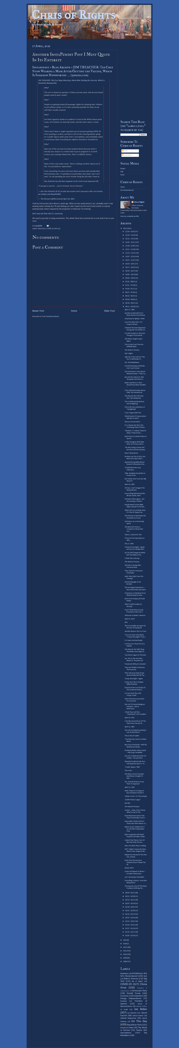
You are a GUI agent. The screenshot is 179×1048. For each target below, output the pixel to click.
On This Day (139, 1021)
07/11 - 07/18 (130, 285)
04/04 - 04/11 (130, 893)
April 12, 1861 (129, 727)
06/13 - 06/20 (130, 296)
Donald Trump (134, 993)
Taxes (131, 1028)
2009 (125, 958)
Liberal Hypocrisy (128, 1018)
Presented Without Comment (135, 664)
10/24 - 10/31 (130, 264)
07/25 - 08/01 (130, 282)
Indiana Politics (141, 1006)
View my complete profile (129, 216)
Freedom (123, 1001)
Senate (122, 1028)
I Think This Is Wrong (132, 558)
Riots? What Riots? (131, 453)
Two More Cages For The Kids (135, 655)
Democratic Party (139, 991)
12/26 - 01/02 (130, 232)
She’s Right (129, 353)
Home (74, 311)
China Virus (42, 229)
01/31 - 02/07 (130, 921)
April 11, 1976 (129, 787)
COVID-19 (50, 229)
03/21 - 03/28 (130, 896)
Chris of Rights (73, 15)
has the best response (63, 181)
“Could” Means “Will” (132, 767)
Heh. (126, 622)
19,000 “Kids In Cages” (133, 800)
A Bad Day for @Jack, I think (134, 319)
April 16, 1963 (129, 484)
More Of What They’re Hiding (135, 846)
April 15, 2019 (129, 619)
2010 (125, 954)
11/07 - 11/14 (130, 257)
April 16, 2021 (68, 199)
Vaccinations (125, 1033)
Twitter (139, 1030)
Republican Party (134, 1025)
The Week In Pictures (132, 807)
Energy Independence (130, 998)
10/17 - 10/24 (130, 267)
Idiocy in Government (132, 422)
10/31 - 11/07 (130, 260)
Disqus (122, 169)
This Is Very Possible (132, 736)
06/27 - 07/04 (130, 292)
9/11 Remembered (127, 190)
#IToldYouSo (137, 973)
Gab (121, 172)
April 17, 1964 (129, 310)
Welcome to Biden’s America (135, 615)
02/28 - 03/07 (130, 907)
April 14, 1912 (129, 718)
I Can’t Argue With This (133, 413)
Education (138, 996)
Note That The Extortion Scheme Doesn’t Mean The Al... (135, 863)
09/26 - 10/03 (130, 278)
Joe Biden (140, 1009)
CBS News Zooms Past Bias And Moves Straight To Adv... (134, 776)
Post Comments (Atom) (50, 316)
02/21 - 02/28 (130, 911)
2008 (125, 961)
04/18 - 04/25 (130, 303)
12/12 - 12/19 (130, 239)
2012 (125, 947)
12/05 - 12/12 (130, 242)
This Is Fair (128, 771)
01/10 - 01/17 (130, 932)
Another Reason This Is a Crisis (135, 631)
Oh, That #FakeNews (132, 362)
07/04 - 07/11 (130, 289)
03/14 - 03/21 (130, 900)
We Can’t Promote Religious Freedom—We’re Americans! (135, 707)
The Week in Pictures (132, 350)
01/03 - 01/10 (130, 936)
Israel (126, 1009)
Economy (124, 996)
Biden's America (131, 979)
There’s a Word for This (133, 535)
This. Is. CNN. (129, 544)
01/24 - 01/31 (130, 925)
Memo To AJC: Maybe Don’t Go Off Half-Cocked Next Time (135, 829)
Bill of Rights (137, 981)
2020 (125, 940)
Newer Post (38, 311)
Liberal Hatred (138, 1016)
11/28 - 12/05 (130, 246)
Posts (125, 151)
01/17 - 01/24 (130, 928)
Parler (122, 175)
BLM (145, 976)
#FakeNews (124, 974)
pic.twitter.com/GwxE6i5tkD (49, 194)
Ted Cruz (57, 229)
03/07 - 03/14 (130, 903)
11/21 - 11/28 (130, 249)
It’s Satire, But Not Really (133, 640)
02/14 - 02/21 (130, 914)
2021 (125, 228)
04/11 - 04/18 (130, 307)
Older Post (109, 311)
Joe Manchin (132, 1013)
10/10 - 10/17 (130, 271)
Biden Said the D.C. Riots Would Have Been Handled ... (135, 385)
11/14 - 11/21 (130, 253)
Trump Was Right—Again (134, 679)
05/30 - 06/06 (130, 299)
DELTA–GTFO (129, 868)
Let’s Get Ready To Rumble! (134, 877)
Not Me (127, 803)
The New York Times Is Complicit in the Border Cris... (134, 529)
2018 (125, 944)
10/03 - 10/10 (130, 274)
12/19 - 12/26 (130, 235)
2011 (125, 951)
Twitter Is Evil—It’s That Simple (136, 796)
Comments (127, 155)
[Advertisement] (133, 79)
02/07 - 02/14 (130, 918)
